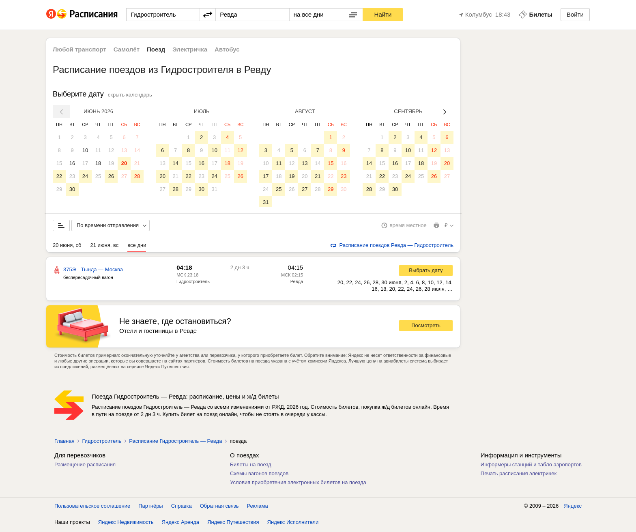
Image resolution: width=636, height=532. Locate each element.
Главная (64, 443)
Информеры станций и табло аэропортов (531, 466)
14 (137, 150)
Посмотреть (425, 327)
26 (111, 176)
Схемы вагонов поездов (259, 475)
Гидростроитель (193, 283)
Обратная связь (219, 507)
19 (111, 163)
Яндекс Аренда (180, 524)
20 (124, 163)
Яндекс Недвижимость (126, 524)
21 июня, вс (104, 247)
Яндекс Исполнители (293, 524)
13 (124, 150)
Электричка (189, 49)
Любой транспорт (79, 49)
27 (124, 176)
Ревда (296, 283)
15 (59, 163)
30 (72, 189)
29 (59, 189)
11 (98, 150)
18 (98, 163)
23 (72, 176)
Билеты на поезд (250, 466)
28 (137, 176)
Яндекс (573, 507)
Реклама (257, 507)
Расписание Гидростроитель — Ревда (175, 443)
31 (214, 189)
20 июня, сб (67, 247)
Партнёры (150, 507)
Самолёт (127, 49)
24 (85, 176)
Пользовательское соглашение (92, 507)
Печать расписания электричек (518, 475)
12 (111, 150)
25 (98, 176)
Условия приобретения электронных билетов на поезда (298, 484)
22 (59, 176)
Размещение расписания (85, 466)
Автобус (227, 49)
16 (72, 163)
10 (85, 150)
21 (137, 163)
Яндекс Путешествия (233, 524)
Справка (181, 507)
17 (85, 163)
